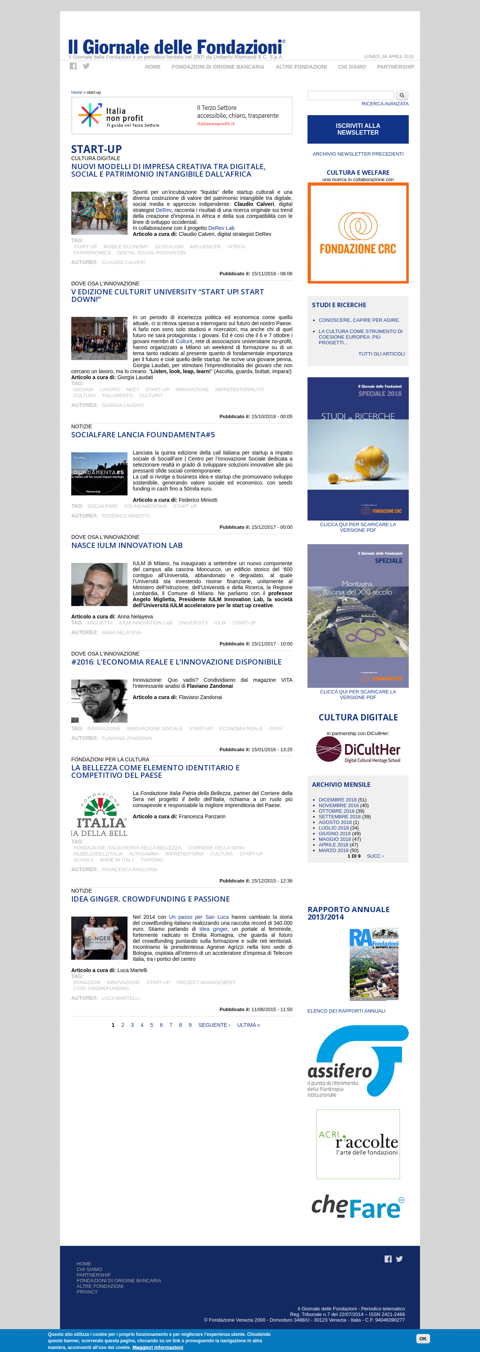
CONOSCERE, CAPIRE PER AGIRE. (359, 320)
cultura (85, 395)
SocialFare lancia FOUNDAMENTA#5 (143, 434)
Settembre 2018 (340, 816)
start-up (85, 246)
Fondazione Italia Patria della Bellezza (128, 848)
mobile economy (126, 246)
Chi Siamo (352, 67)
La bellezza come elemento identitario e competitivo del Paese (155, 771)
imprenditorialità (239, 389)
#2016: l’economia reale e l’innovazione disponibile (176, 662)
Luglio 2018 (334, 828)
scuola (83, 860)
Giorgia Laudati (123, 405)
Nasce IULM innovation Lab (127, 545)
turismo (152, 860)
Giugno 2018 (335, 833)
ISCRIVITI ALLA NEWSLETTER (358, 129)
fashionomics (92, 252)
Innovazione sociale (155, 728)
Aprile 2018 (333, 845)
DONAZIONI (87, 982)
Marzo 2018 (333, 850)
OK (423, 1339)
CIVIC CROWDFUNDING (101, 988)
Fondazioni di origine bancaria (218, 67)
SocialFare (102, 506)
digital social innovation (151, 252)
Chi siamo (89, 1269)
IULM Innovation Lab (145, 623)
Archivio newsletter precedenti (358, 154)
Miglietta (100, 623)
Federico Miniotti (126, 516)
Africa (236, 246)
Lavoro (110, 389)
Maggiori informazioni (158, 1348)
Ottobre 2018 (336, 811)
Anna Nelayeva (121, 632)
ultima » (248, 1025)
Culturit (184, 341)
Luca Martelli (121, 998)
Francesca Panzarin (129, 869)
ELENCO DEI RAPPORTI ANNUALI (347, 1011)
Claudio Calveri (123, 262)
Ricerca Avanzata (385, 104)
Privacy (87, 1292)
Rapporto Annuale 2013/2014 (349, 913)
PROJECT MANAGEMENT (206, 982)
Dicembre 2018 (338, 800)
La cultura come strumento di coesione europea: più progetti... (360, 337)
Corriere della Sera (216, 848)
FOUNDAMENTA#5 (145, 506)
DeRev (163, 210)
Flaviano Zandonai (127, 738)
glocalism (169, 246)
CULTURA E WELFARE (358, 172)
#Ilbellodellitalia (98, 854)
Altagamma (144, 854)
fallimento (117, 395)
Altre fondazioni (301, 67)
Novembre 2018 (339, 805)
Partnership (395, 67)
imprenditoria (184, 854)
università (193, 623)
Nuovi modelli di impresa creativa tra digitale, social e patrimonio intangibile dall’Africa (168, 170)
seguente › (214, 1025)
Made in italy (117, 860)
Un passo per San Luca (199, 917)
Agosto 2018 (335, 822)
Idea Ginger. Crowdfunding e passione (150, 899)
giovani (83, 389)
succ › (375, 856)
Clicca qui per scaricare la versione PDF (358, 524)
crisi (275, 728)
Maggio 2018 (335, 839)
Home (153, 67)
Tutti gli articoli (381, 354)
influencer (205, 246)
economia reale (240, 728)
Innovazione (192, 389)
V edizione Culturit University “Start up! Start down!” (167, 295)
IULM (220, 623)
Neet (132, 389)
